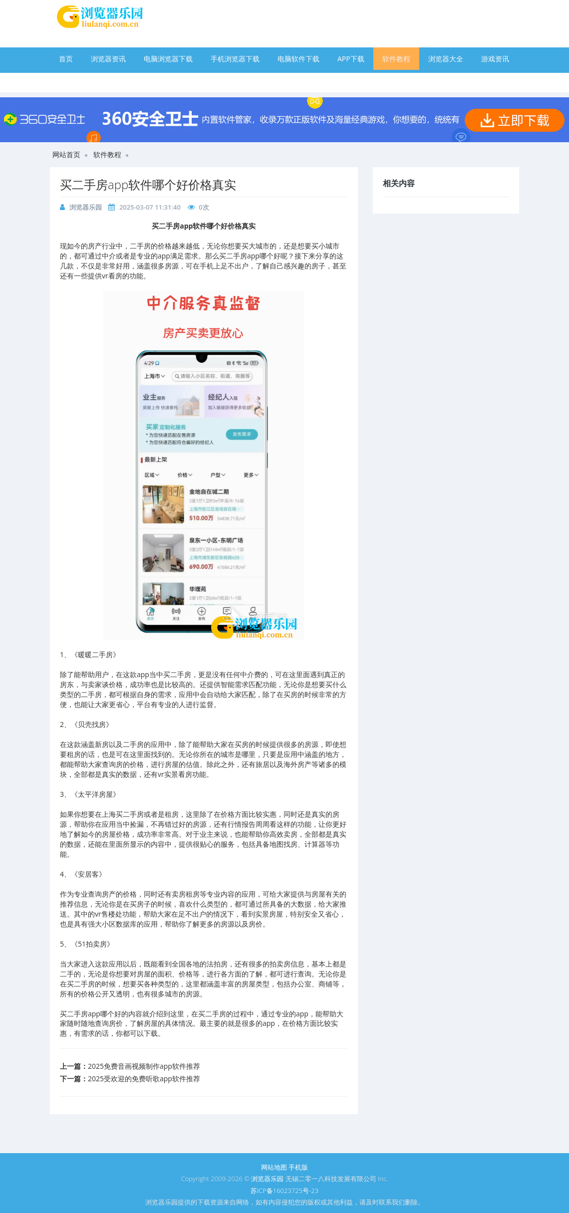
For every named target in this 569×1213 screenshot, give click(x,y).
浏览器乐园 (85, 207)
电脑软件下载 (298, 58)
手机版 (298, 1167)
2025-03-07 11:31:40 (150, 207)
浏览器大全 (445, 58)
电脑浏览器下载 (168, 58)
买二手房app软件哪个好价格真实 (148, 184)
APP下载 (350, 58)
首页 (66, 58)
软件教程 (396, 58)
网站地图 (274, 1167)
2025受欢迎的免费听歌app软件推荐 (144, 1078)
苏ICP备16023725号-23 (284, 1190)
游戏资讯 (495, 58)
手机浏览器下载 (235, 58)
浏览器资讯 (108, 58)
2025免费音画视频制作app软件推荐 (144, 1066)
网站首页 (66, 154)
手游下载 (73, 81)
